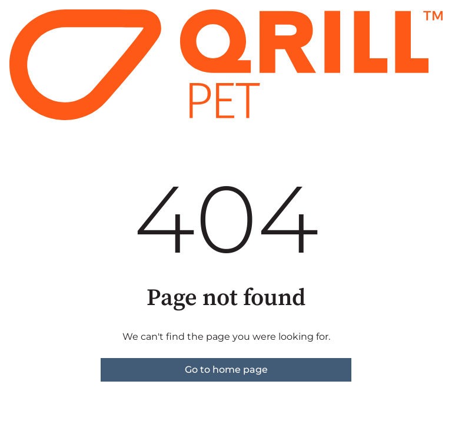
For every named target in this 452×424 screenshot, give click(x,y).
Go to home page (226, 369)
